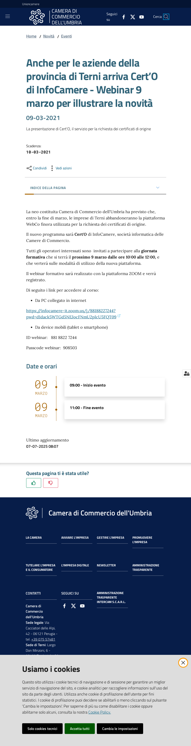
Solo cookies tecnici (42, 728)
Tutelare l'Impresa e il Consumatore (40, 567)
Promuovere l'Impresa (142, 539)
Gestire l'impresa (110, 537)
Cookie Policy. (99, 712)
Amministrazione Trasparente (145, 567)
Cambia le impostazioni (120, 728)
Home (31, 36)
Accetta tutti (79, 728)
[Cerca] (166, 16)
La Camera (34, 537)
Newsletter (106, 565)
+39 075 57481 (43, 639)
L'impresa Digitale (75, 565)
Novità (48, 36)
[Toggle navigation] (7, 16)
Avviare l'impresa (75, 537)
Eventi (66, 36)
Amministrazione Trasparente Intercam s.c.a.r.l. (111, 597)
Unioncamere (30, 4)
